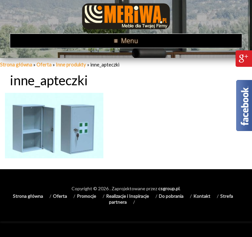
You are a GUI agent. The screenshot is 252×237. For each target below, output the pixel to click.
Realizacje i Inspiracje (127, 196)
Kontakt (201, 196)
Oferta (44, 64)
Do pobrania (171, 196)
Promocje (86, 196)
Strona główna (16, 64)
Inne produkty (71, 64)
